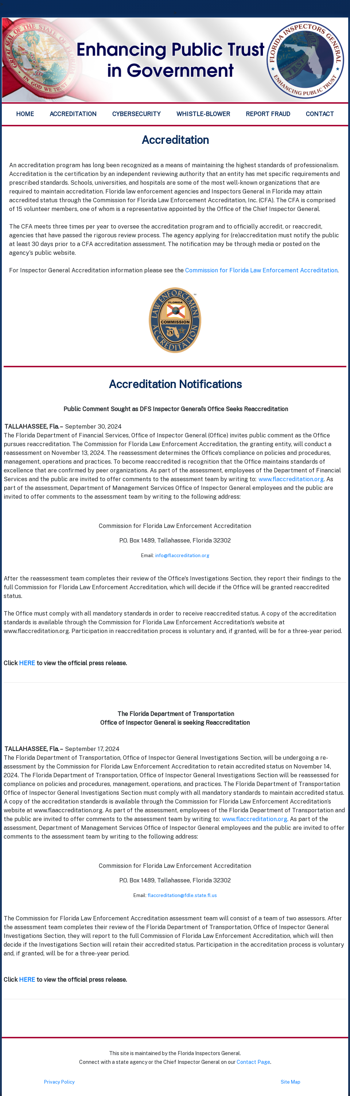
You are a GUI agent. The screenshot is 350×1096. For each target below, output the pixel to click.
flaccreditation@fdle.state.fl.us (182, 895)
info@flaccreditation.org (182, 555)
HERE (27, 663)
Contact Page (253, 1062)
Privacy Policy (59, 1082)
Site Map (290, 1082)
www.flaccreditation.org (291, 479)
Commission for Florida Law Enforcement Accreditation (261, 270)
